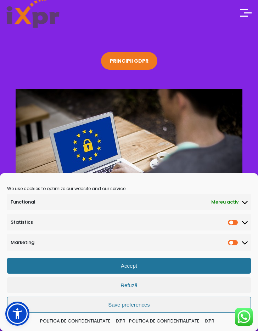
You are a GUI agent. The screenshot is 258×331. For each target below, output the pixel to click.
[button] (17, 313)
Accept (129, 266)
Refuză (129, 285)
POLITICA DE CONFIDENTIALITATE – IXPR (82, 321)
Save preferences (129, 305)
